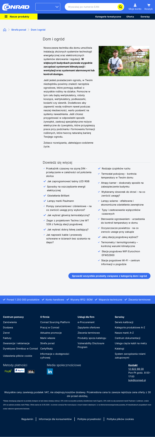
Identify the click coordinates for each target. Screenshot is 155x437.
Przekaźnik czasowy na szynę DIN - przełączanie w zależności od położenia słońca (68, 172)
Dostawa (8, 327)
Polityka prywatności (89, 419)
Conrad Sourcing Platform (55, 322)
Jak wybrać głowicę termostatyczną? (68, 215)
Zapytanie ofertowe (89, 327)
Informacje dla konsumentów (55, 419)
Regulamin (27, 419)
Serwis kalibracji (124, 322)
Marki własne (47, 338)
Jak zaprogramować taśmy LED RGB (68, 181)
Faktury (7, 338)
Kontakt (133, 365)
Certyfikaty (46, 348)
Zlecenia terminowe (89, 332)
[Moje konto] (135, 6)
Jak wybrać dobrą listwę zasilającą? (67, 229)
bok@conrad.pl (137, 380)
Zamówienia (10, 322)
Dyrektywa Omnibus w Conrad (20, 348)
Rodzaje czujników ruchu (116, 168)
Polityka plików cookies (120, 419)
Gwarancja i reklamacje (16, 343)
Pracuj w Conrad (49, 327)
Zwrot (6, 332)
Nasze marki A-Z (124, 332)
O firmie (45, 316)
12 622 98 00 (136, 368)
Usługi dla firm (86, 316)
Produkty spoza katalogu (92, 338)
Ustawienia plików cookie (17, 355)
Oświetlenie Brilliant (58, 195)
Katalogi (119, 348)
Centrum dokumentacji (127, 338)
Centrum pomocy (13, 316)
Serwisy (119, 316)
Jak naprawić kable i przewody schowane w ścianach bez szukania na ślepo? (68, 238)
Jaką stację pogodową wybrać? (120, 237)
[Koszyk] (148, 6)
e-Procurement (86, 322)
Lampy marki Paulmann (60, 200)
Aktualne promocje (51, 332)
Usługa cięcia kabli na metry (131, 343)
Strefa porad (47, 343)
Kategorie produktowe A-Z (130, 327)
